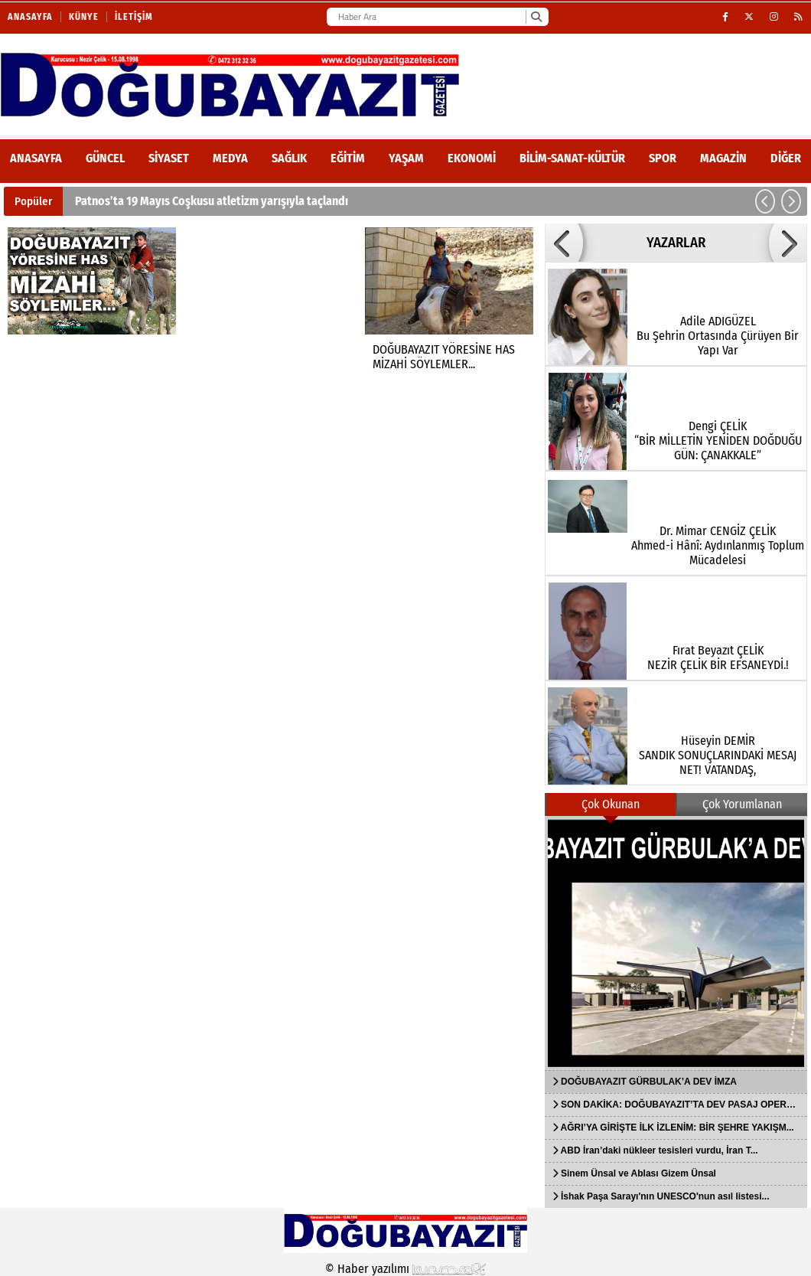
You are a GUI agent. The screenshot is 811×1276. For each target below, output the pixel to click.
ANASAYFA (36, 158)
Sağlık (289, 158)
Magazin (723, 158)
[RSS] (799, 16)
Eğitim (348, 158)
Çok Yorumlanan (742, 804)
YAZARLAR (676, 242)
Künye (84, 16)
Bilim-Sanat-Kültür (572, 158)
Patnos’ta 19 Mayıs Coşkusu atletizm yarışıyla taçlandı (211, 201)
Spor (662, 158)
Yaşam (406, 158)
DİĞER (785, 158)
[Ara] (536, 17)
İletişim (134, 16)
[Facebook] (726, 16)
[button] (765, 201)
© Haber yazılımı (405, 1268)
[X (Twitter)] (749, 16)
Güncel (105, 158)
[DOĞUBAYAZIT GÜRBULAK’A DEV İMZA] (676, 943)
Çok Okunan (610, 804)
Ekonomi (472, 158)
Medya (230, 158)
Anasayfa (30, 16)
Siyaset (168, 158)
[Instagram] (774, 16)
